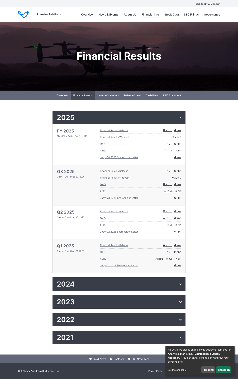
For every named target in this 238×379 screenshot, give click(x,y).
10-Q (103, 184)
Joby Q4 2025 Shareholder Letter (119, 157)
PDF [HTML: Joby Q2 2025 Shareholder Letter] (177, 231)
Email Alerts (99, 358)
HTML (167, 130)
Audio (176, 137)
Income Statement (108, 95)
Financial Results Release (114, 130)
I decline (208, 369)
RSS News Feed (141, 358)
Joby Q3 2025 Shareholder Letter (119, 197)
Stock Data (171, 14)
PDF (177, 130)
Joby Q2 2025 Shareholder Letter (119, 231)
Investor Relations (49, 14)
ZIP (178, 150)
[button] (119, 117)
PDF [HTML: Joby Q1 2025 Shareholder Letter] (177, 265)
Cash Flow (152, 95)
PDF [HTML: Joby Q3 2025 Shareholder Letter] (177, 198)
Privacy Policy (155, 371)
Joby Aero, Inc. (32, 371)
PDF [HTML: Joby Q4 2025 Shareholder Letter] (177, 157)
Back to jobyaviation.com (206, 4)
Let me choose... (177, 369)
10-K (102, 143)
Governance (212, 14)
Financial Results (83, 95)
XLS (169, 259)
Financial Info (150, 14)
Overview (87, 14)
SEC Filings (191, 14)
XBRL (103, 150)
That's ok (223, 369)
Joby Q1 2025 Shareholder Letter (119, 265)
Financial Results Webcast (114, 137)
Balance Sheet (132, 95)
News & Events (108, 14)
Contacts (119, 358)
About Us (130, 14)
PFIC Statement (172, 95)
